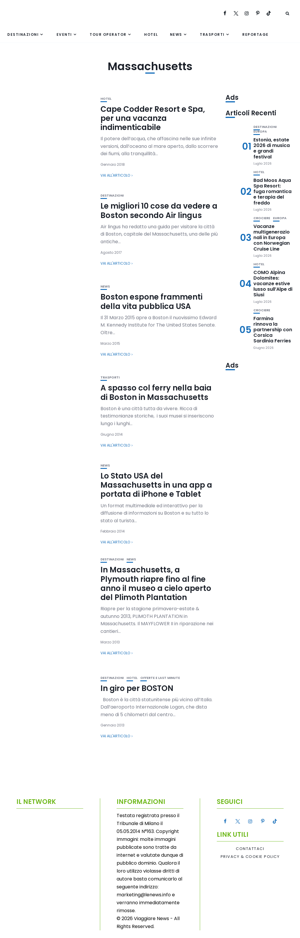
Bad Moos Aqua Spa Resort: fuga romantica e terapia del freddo (272, 191)
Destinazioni (23, 34)
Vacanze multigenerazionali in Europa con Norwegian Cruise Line (271, 237)
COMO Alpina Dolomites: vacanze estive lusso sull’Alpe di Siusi (272, 283)
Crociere (261, 218)
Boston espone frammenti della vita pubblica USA (151, 301)
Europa (260, 131)
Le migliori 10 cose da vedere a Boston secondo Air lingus (158, 210)
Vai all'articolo (115, 175)
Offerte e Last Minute (160, 678)
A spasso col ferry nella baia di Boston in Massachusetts (156, 392)
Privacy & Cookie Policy (250, 857)
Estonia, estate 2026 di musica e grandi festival (271, 148)
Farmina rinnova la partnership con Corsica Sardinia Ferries (272, 329)
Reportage (255, 34)
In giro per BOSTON (136, 688)
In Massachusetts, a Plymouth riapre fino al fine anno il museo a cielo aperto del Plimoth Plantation (155, 584)
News (176, 34)
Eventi (64, 34)
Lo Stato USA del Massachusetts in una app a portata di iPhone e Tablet (156, 485)
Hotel (151, 34)
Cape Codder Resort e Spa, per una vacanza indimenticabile (152, 118)
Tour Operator (108, 34)
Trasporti (212, 34)
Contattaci (250, 849)
